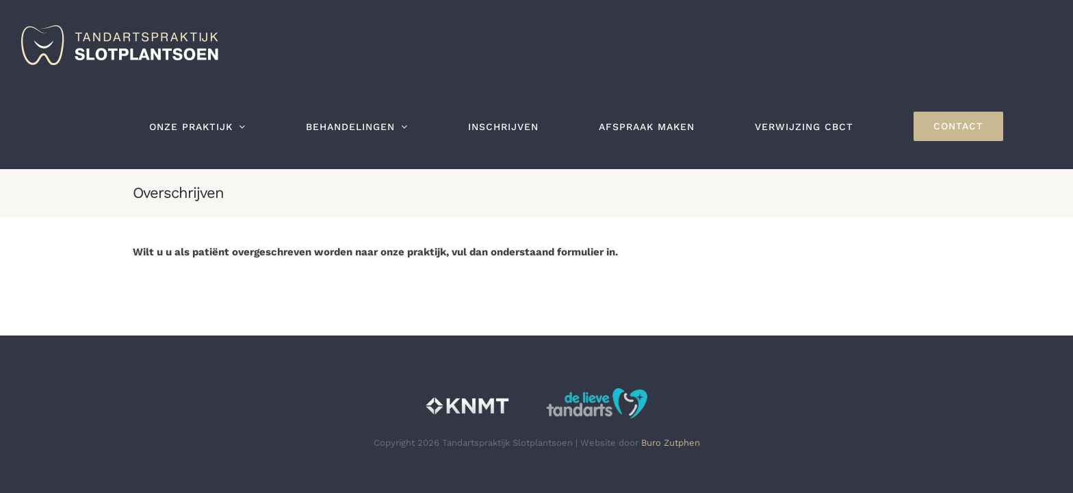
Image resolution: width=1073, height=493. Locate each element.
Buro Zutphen (670, 443)
